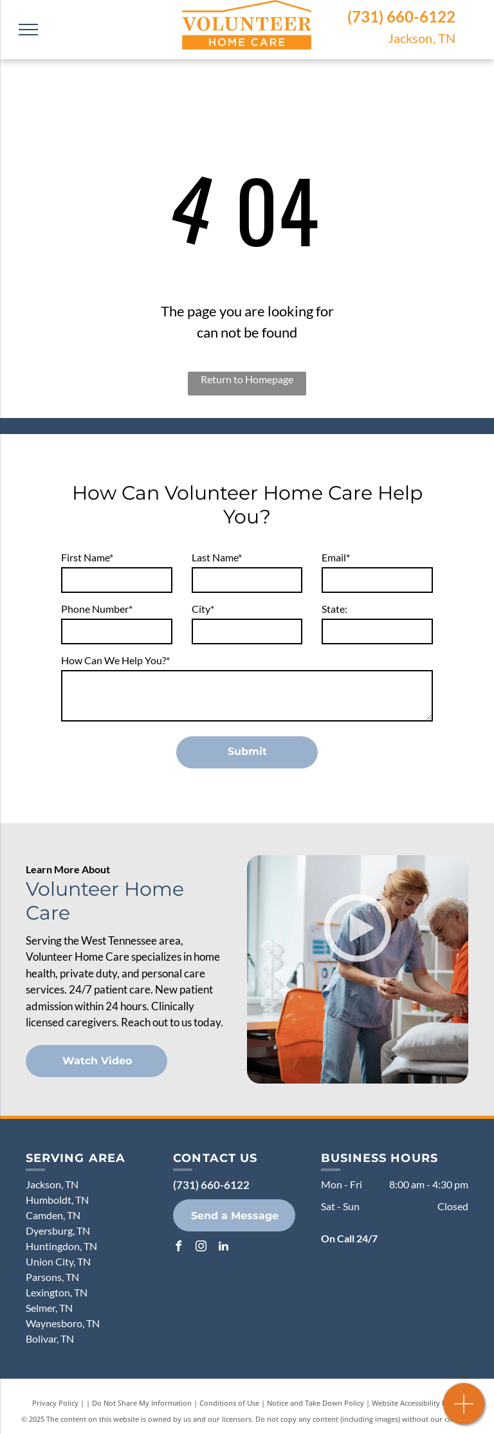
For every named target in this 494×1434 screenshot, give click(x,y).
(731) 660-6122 (401, 16)
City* (203, 609)
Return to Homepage (247, 379)
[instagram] (200, 1248)
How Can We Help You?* (115, 660)
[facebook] (178, 1248)
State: (334, 609)
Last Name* (217, 557)
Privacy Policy (55, 1403)
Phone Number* (97, 609)
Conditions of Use (229, 1403)
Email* (336, 557)
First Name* (87, 557)
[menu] (28, 29)
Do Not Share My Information (142, 1403)
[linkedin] (223, 1248)
